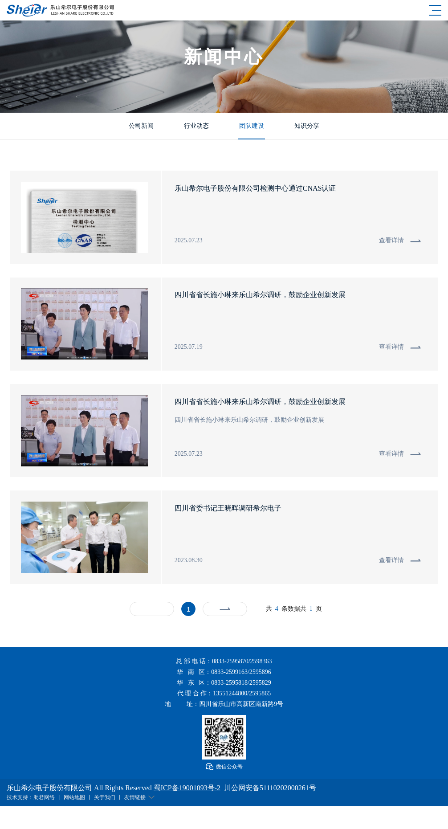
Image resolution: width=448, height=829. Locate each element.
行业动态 (196, 125)
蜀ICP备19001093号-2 (187, 788)
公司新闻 (141, 125)
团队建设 (251, 125)
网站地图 (74, 798)
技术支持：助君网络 (31, 798)
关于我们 (104, 798)
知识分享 (306, 125)
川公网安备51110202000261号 (270, 788)
